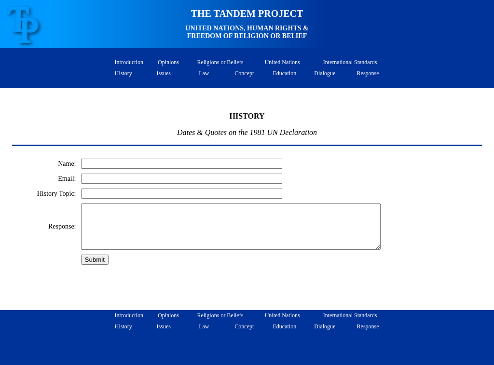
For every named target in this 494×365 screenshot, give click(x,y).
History (123, 73)
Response (368, 73)
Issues (164, 73)
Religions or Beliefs (220, 62)
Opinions (168, 62)
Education (284, 73)
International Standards (350, 62)
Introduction (127, 62)
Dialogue (324, 73)
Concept (244, 73)
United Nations (282, 62)
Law (204, 73)
